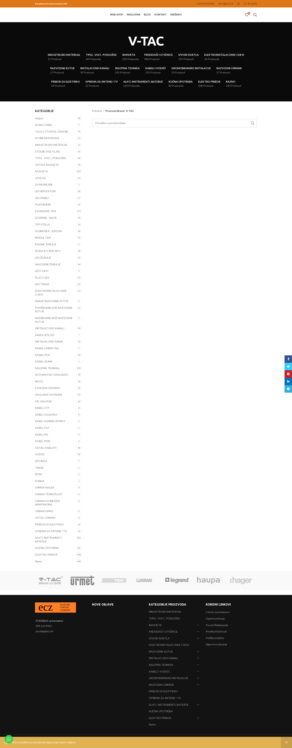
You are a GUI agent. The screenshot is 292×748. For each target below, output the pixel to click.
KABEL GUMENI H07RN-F (50, 426)
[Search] (255, 17)
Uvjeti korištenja (215, 618)
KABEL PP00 (42, 446)
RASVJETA (41, 176)
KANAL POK (42, 360)
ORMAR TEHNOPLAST (49, 499)
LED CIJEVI (41, 276)
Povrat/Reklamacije (217, 625)
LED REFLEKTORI (45, 196)
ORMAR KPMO (44, 516)
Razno (38, 566)
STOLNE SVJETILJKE (47, 156)
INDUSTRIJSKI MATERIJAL (51, 150)
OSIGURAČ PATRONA (48, 399)
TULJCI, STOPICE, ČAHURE (51, 136)
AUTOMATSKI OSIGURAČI (51, 380)
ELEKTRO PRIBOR (46, 559)
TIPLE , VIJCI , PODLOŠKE (50, 163)
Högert (39, 123)
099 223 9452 (44, 626)
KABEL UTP (42, 413)
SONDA (39, 486)
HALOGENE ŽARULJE (48, 269)
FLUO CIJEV (42, 282)
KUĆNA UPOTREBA (47, 553)
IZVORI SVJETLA (159, 638)
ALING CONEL (43, 130)
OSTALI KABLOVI (46, 453)
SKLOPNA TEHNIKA (47, 373)
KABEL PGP (42, 433)
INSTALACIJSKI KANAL (49, 346)
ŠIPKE (38, 479)
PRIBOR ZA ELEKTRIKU (49, 529)
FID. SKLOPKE (43, 406)
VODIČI (40, 459)
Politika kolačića (215, 637)
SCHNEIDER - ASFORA (48, 236)
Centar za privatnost (218, 612)
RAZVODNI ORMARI (161, 684)
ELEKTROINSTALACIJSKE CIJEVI (51, 297)
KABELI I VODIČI (159, 671)
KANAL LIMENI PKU (47, 353)
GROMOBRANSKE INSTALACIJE (168, 678)
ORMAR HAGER (44, 492)
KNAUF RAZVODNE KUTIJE (52, 306)
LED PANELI (42, 203)
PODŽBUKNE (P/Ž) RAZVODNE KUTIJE (53, 314)
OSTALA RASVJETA (47, 170)
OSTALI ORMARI (45, 523)
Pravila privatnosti (216, 631)
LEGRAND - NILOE (46, 223)
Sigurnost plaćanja (216, 644)
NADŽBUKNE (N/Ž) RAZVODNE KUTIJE (54, 325)
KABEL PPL (41, 439)
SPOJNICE (41, 466)
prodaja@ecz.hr (44, 631)
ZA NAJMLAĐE (44, 189)
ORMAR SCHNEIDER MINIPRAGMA (47, 508)
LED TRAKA (42, 289)
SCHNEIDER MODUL (47, 143)
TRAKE (39, 472)
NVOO (39, 386)
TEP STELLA (42, 229)
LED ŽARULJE (43, 262)
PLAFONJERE (43, 209)
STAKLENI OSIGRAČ (47, 393)
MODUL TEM (43, 242)
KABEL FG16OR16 (46, 419)
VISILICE (40, 183)
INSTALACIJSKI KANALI (49, 333)
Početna (97, 116)
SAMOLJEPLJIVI (45, 340)
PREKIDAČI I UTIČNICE (163, 631)
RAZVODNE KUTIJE (161, 651)
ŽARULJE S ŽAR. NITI (48, 256)
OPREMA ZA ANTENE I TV (51, 536)
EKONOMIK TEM (45, 216)
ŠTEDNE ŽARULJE (45, 249)
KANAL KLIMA (44, 366)
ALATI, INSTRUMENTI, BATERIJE (48, 544)
